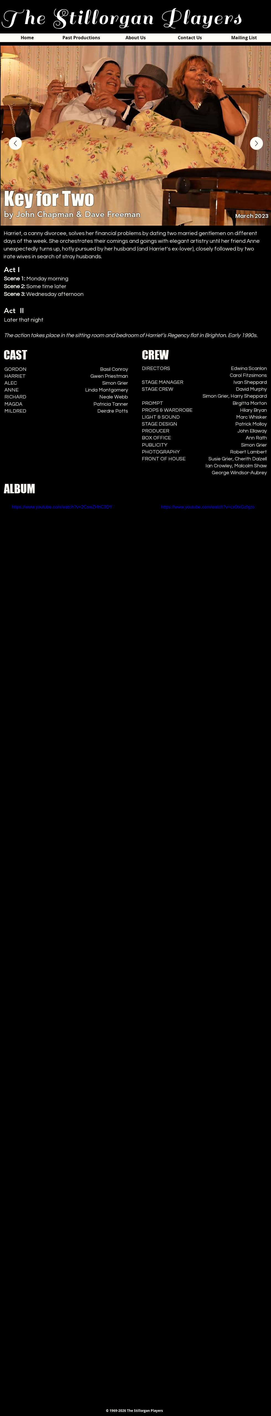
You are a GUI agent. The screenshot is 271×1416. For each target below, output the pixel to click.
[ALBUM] (256, 143)
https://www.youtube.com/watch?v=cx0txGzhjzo (207, 507)
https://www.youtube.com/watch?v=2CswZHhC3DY (62, 507)
